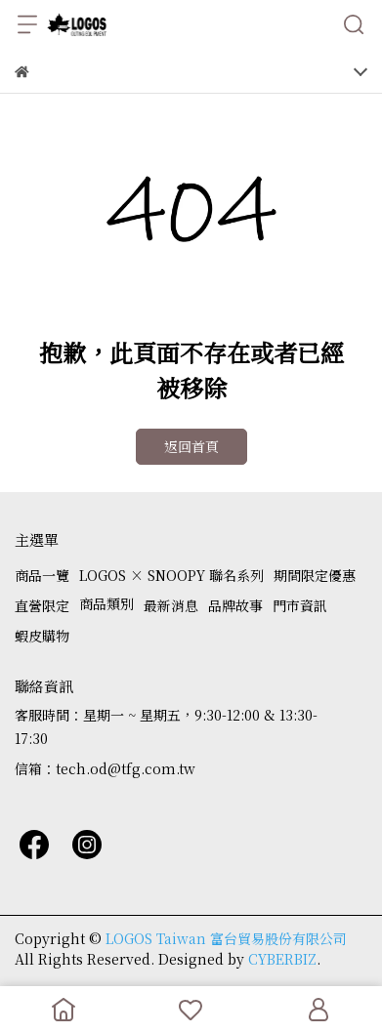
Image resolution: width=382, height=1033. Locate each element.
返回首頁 (191, 446)
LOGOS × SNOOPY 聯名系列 (171, 575)
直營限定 (42, 605)
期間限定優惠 (315, 575)
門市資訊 (300, 605)
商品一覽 (42, 575)
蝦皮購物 (42, 635)
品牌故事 (235, 605)
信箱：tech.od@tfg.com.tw (105, 768)
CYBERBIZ (282, 959)
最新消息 (171, 605)
